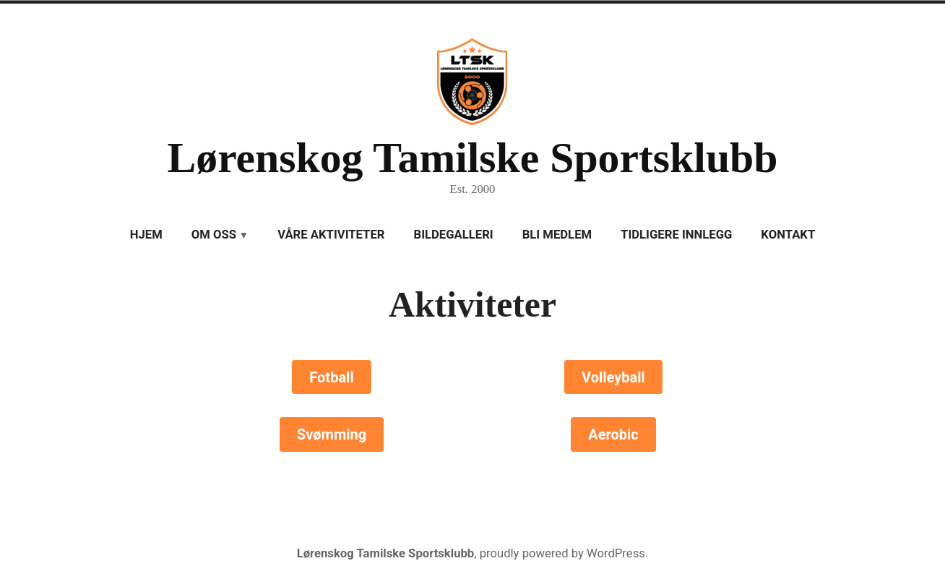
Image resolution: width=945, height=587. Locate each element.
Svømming (331, 434)
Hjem (146, 234)
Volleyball (613, 377)
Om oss (213, 234)
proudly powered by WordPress (562, 553)
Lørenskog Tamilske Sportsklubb (472, 157)
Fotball (331, 377)
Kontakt (788, 234)
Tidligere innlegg (676, 234)
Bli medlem (557, 234)
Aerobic (613, 434)
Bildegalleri (453, 234)
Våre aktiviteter (330, 234)
